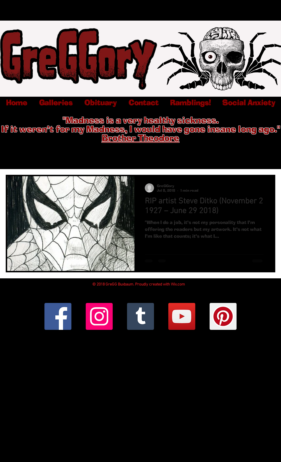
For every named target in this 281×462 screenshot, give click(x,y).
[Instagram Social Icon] (99, 316)
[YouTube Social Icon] (181, 316)
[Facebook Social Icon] (57, 316)
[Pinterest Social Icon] (223, 316)
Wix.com (178, 284)
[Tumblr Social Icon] (140, 316)
